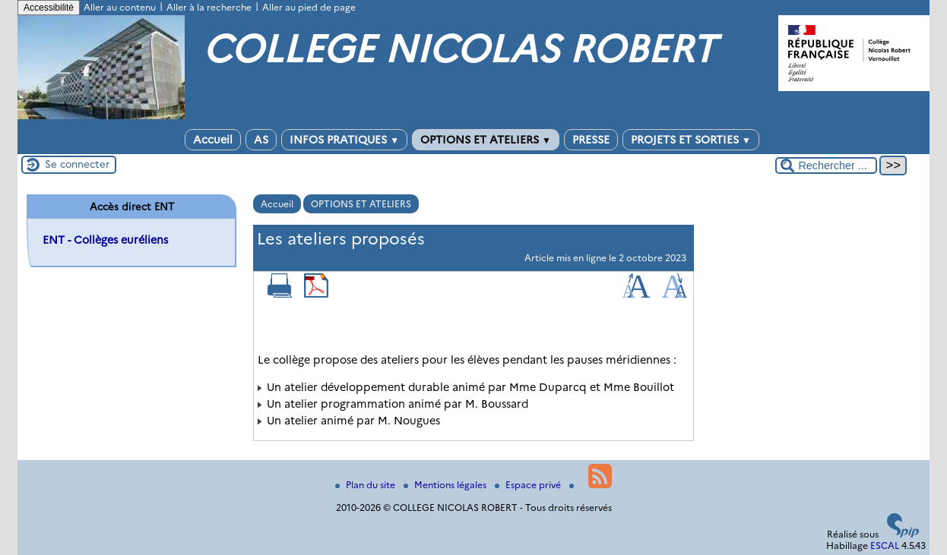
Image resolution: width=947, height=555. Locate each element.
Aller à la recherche (209, 7)
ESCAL (884, 545)
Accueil (213, 140)
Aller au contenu (120, 7)
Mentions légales (446, 484)
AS (261, 140)
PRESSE (591, 140)
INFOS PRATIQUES (344, 140)
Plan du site (366, 484)
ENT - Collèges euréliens (105, 240)
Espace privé (529, 484)
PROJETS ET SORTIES (691, 140)
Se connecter (77, 164)
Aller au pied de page (309, 7)
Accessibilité (49, 7)
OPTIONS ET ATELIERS (485, 140)
